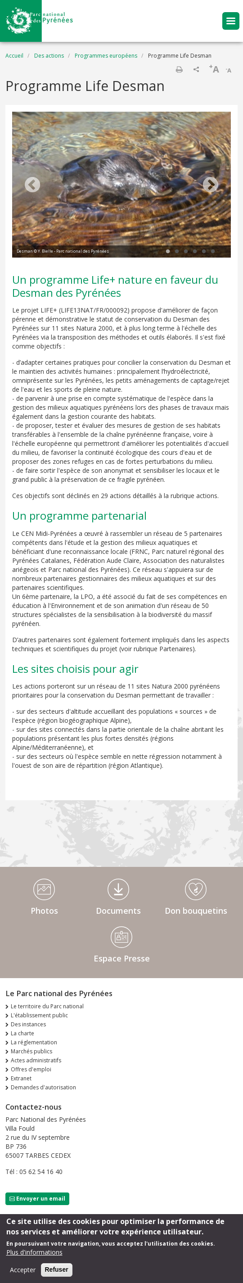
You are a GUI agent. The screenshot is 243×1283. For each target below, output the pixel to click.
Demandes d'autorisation (43, 1087)
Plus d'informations (34, 1252)
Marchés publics (31, 1051)
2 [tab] (176, 251)
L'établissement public (39, 1015)
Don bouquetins (196, 910)
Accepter (23, 1269)
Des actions (49, 55)
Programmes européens (106, 55)
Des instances (28, 1024)
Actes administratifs (36, 1060)
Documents (118, 910)
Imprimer (179, 69)
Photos (44, 910)
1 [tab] (167, 251)
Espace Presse (122, 958)
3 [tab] (185, 251)
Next (211, 186)
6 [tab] (212, 251)
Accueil (14, 55)
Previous (32, 186)
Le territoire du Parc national (47, 1006)
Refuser (56, 1269)
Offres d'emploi (31, 1069)
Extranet (21, 1078)
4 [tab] (194, 251)
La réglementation (34, 1042)
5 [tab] (203, 251)
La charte (22, 1033)
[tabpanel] (121, 186)
